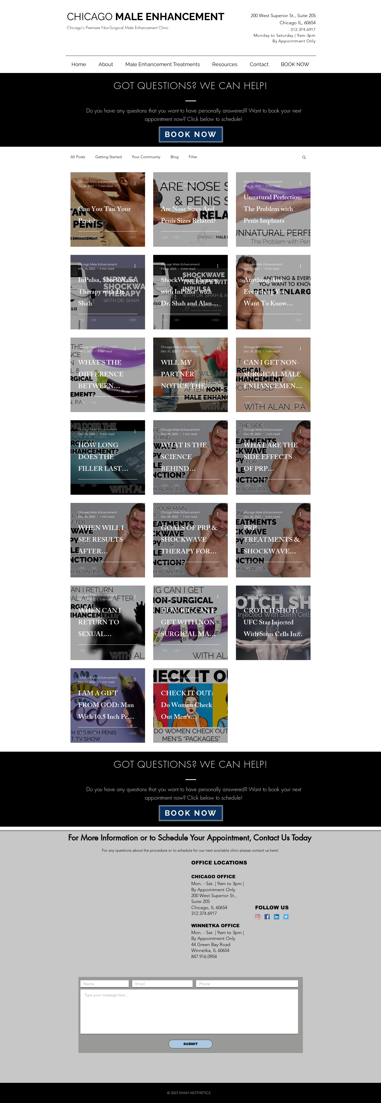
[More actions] (137, 183)
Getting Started (108, 156)
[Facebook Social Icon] (267, 916)
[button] (162, 64)
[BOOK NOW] (191, 134)
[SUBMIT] (190, 1044)
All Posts (77, 156)
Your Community (146, 156)
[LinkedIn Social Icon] (276, 916)
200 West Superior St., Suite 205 (283, 15)
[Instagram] (257, 916)
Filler (193, 156)
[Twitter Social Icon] (286, 916)
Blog (174, 156)
